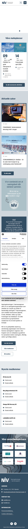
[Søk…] (20, 2)
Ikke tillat (14, 293)
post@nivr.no (6, 500)
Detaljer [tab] (14, 238)
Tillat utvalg (14, 289)
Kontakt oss (6, 502)
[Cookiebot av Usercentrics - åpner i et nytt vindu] (20, 234)
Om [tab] (23, 238)
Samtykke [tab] (5, 238)
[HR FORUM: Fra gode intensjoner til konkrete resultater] (8, 66)
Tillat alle (14, 285)
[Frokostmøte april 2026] (20, 62)
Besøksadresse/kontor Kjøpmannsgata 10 (15, 492)
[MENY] (25, 2)
